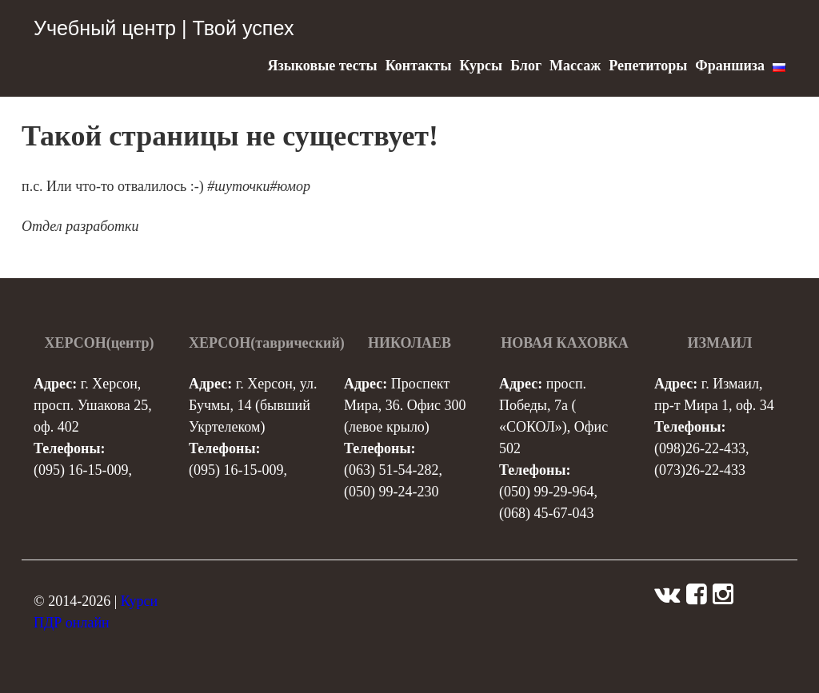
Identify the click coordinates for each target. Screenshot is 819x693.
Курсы (480, 66)
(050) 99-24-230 (391, 492)
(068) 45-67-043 (546, 513)
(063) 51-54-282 (391, 470)
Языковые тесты (322, 66)
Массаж (575, 66)
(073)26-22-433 (699, 470)
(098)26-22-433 (699, 448)
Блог (525, 66)
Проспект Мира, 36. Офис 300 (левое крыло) (404, 405)
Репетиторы (648, 66)
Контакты (419, 66)
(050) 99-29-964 (546, 492)
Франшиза (730, 66)
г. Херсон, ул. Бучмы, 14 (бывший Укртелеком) (253, 405)
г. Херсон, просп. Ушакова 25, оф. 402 (93, 405)
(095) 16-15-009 (81, 470)
